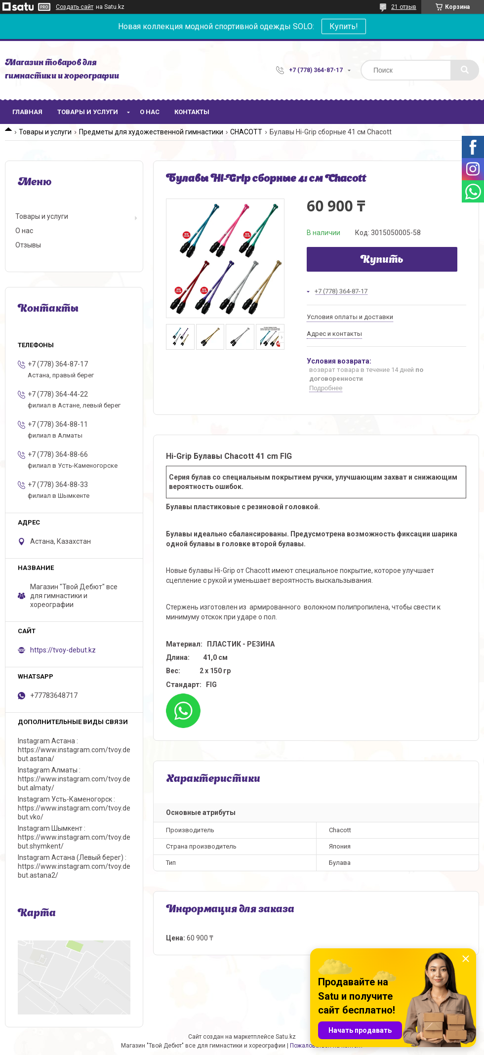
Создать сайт (74, 6)
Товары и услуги (87, 112)
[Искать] (464, 70)
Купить (382, 260)
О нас (150, 112)
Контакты (191, 112)
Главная (27, 112)
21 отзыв (403, 6)
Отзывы (28, 245)
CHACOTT (246, 132)
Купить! (343, 26)
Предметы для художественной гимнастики (151, 132)
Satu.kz (286, 1036)
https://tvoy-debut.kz (63, 650)
